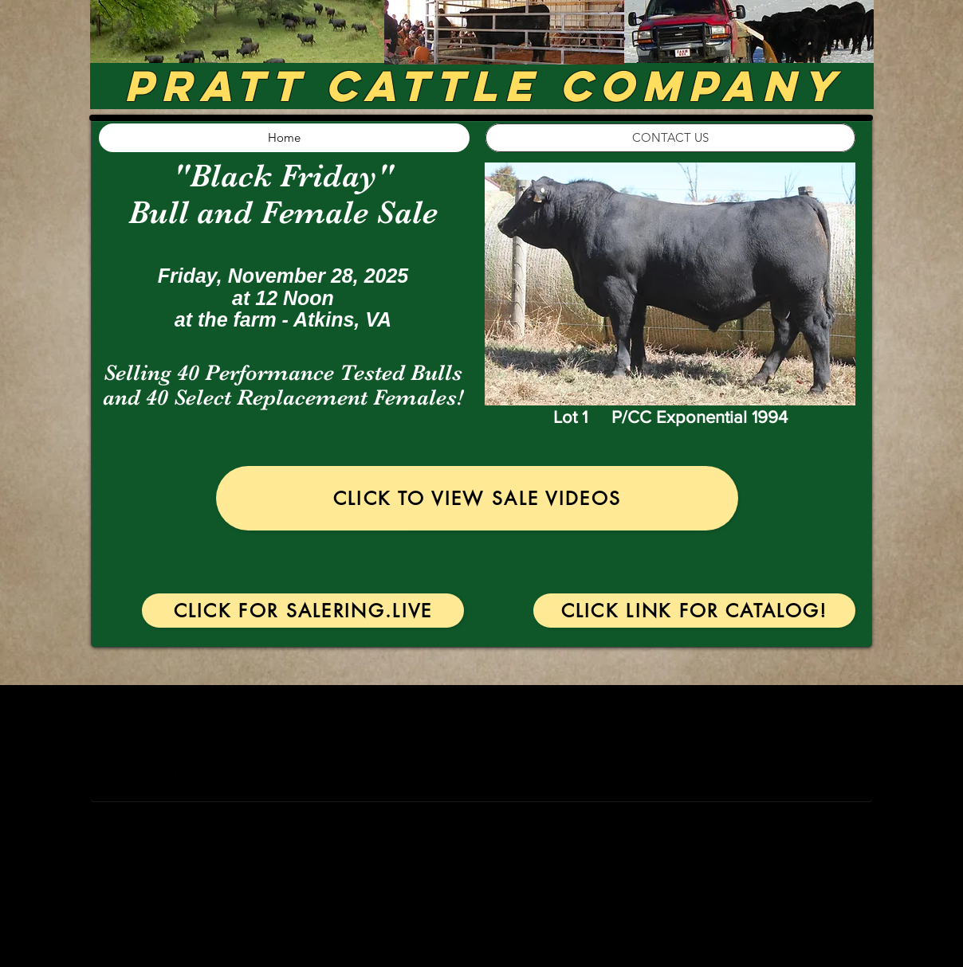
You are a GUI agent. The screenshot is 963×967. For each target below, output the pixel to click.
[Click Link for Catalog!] (694, 610)
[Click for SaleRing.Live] (303, 610)
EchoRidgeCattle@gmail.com (689, 773)
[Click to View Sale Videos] (477, 498)
